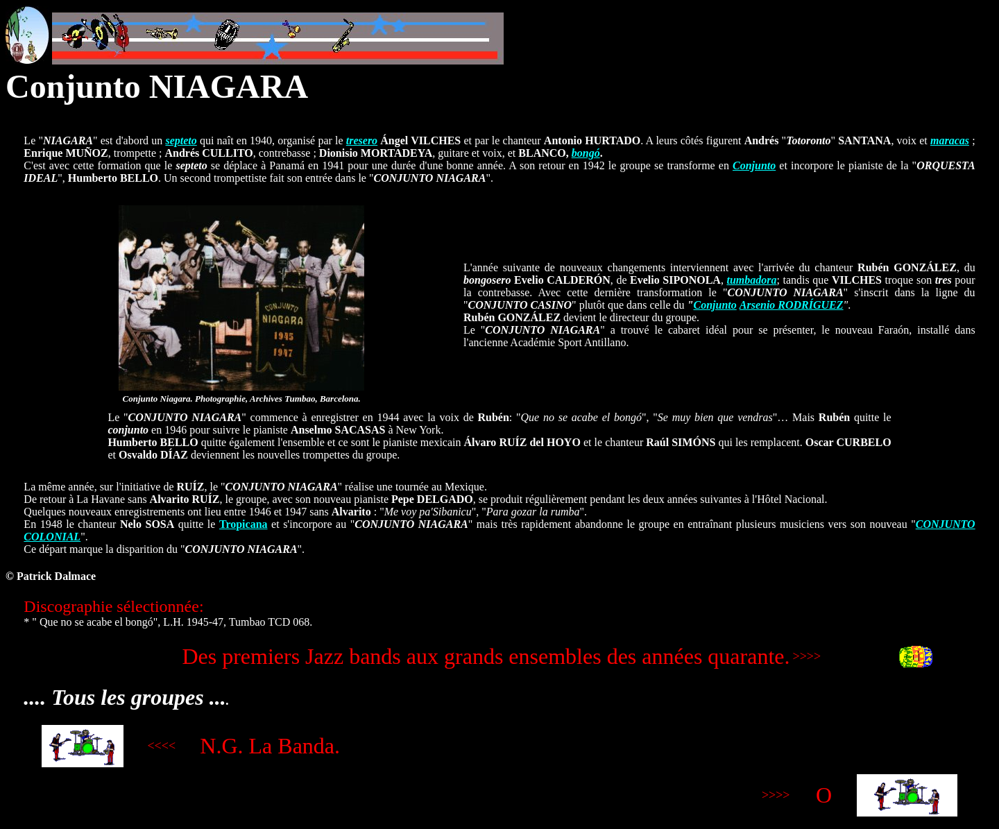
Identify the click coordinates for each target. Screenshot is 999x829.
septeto (180, 140)
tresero (361, 140)
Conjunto (754, 165)
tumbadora (751, 280)
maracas (949, 140)
